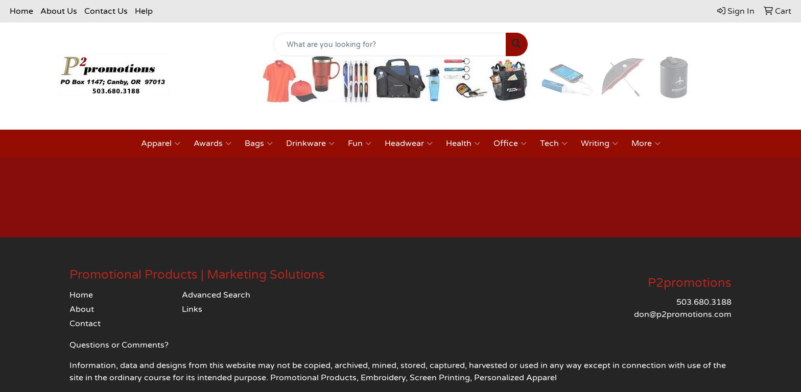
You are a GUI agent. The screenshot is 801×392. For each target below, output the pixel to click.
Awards (212, 143)
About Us (58, 11)
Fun (359, 143)
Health (463, 143)
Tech (554, 143)
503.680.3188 (704, 302)
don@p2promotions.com (683, 314)
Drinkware (310, 143)
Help (144, 11)
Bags (259, 143)
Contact (85, 323)
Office (510, 143)
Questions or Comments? (119, 345)
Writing (599, 143)
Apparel (160, 143)
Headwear (409, 143)
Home (21, 11)
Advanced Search (216, 295)
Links (192, 309)
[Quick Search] (390, 44)
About (81, 309)
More (646, 143)
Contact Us (106, 11)
